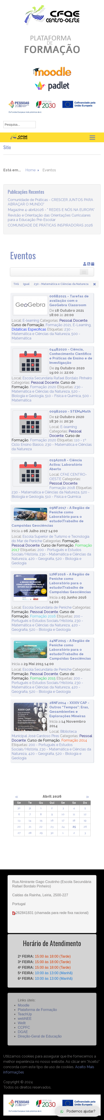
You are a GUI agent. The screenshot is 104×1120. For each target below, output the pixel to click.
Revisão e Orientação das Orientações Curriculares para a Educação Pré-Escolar (49, 221)
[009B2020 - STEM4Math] (30, 424)
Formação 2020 (43, 387)
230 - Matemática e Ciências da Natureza (42, 331)
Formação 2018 (62, 488)
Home (30, 174)
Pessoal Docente (73, 320)
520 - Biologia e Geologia (50, 629)
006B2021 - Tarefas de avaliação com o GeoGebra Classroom (69, 300)
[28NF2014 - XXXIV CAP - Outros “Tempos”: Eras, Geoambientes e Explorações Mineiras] (30, 717)
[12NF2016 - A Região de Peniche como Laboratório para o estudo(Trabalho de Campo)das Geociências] (30, 587)
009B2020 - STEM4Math (70, 411)
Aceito (80, 1067)
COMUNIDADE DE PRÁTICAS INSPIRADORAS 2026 (50, 229)
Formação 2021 (58, 325)
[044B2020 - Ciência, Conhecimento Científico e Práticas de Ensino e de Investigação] (30, 362)
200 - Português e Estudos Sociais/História (47, 618)
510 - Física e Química (63, 396)
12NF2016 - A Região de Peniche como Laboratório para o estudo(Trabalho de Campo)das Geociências (70, 583)
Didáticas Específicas (29, 329)
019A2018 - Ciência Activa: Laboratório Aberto (65, 464)
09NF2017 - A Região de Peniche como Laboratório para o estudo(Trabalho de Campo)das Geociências (51, 517)
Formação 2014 (74, 740)
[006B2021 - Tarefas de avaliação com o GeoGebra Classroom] (30, 305)
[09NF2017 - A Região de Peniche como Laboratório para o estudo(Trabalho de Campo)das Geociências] (30, 514)
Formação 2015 (43, 678)
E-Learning (82, 325)
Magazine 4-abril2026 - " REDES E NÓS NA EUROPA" (51, 213)
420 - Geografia (41, 559)
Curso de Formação (28, 325)
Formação (70, 541)
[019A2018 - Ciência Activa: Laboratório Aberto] (30, 472)
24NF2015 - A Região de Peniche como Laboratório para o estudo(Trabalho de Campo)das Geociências (70, 649)
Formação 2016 (43, 616)
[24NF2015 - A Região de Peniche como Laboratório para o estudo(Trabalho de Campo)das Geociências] (30, 649)
